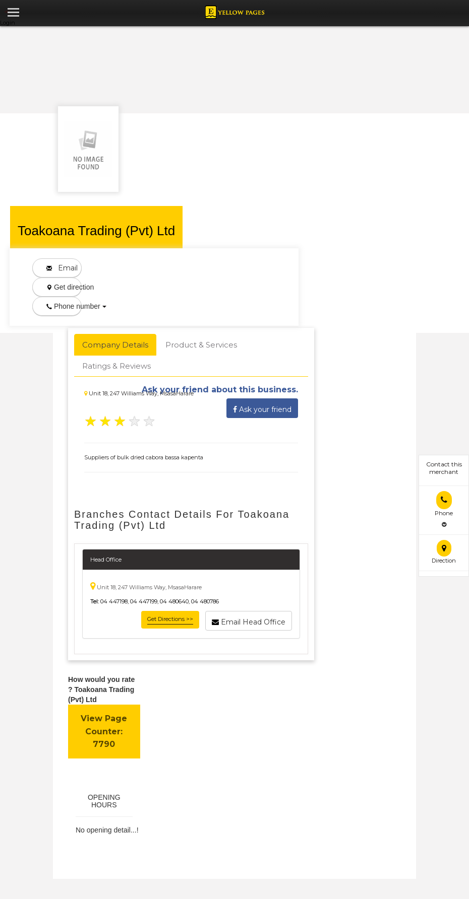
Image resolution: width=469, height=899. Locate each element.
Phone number (64, 306)
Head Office (106, 559)
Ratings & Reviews (116, 366)
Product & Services (201, 345)
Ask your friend (262, 408)
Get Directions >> (170, 619)
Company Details (115, 345)
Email (62, 267)
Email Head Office (248, 620)
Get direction (64, 287)
